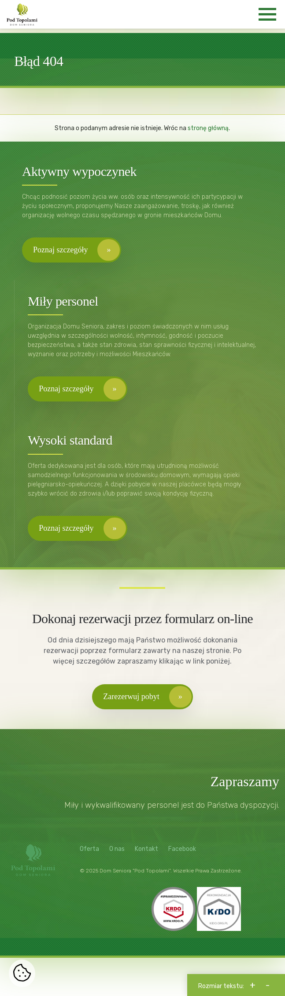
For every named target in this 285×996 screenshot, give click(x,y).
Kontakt (146, 849)
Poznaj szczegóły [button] (60, 249)
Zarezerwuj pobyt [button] (131, 696)
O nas (117, 849)
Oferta (89, 849)
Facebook (182, 849)
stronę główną (208, 128)
